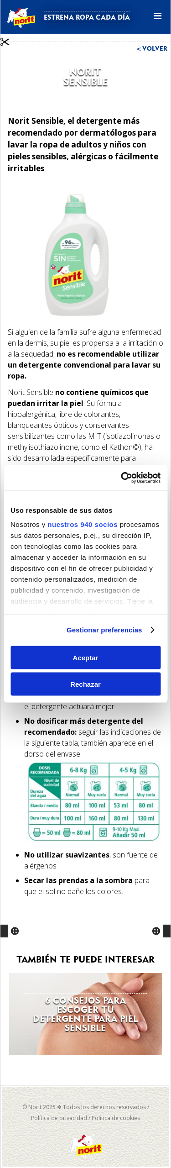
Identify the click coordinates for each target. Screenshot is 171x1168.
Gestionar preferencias (104, 630)
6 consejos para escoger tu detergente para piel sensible (85, 1013)
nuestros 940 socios (82, 524)
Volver (154, 48)
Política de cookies (116, 1118)
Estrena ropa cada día (87, 17)
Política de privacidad (59, 1118)
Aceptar (85, 657)
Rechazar (85, 684)
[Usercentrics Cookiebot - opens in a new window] (122, 478)
